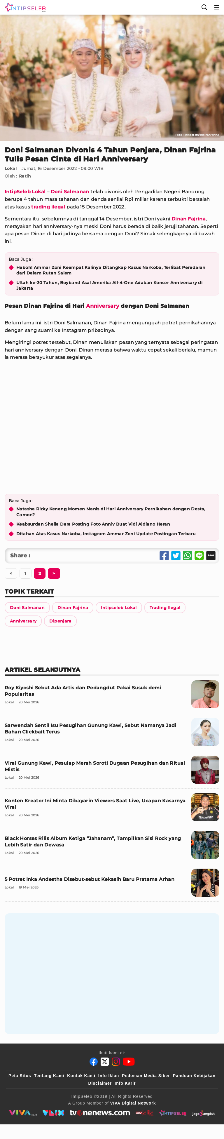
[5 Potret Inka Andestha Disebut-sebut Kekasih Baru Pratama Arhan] (112, 885)
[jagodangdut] (203, 1113)
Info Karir (125, 1083)
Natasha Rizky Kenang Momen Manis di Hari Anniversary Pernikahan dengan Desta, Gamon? (110, 511)
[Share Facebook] (164, 555)
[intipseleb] (172, 1113)
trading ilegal (48, 207)
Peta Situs (19, 1075)
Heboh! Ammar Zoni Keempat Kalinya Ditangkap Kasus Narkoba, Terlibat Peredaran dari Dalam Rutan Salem (111, 270)
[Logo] (24, 7)
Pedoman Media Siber (146, 1075)
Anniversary (102, 306)
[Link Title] (27, 607)
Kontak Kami (81, 1075)
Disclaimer (100, 1083)
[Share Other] (211, 555)
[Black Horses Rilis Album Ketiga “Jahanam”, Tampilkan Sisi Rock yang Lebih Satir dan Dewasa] (112, 847)
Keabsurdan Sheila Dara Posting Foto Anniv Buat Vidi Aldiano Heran (93, 524)
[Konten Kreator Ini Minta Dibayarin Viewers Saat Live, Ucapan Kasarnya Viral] (112, 809)
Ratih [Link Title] (25, 176)
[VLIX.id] (53, 1113)
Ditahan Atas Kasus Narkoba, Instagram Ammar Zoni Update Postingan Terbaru (106, 533)
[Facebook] (94, 1062)
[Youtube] (129, 1062)
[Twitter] (105, 1062)
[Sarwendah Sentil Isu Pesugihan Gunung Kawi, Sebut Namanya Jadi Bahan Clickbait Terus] (112, 734)
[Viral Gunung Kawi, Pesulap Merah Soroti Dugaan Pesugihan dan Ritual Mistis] (112, 772)
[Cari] (204, 7)
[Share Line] (199, 555)
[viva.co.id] (22, 1113)
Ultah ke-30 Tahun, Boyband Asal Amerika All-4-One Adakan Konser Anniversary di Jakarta (109, 285)
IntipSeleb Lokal (25, 191)
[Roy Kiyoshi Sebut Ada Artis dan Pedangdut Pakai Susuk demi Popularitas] (112, 696)
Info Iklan (108, 1075)
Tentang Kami (49, 1075)
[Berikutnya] (40, 573)
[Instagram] (116, 1062)
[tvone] (100, 1113)
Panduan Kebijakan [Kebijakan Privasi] (194, 1075)
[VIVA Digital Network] (133, 1103)
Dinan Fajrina (189, 219)
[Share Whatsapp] (187, 555)
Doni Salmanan (70, 191)
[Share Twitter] (176, 555)
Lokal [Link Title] (11, 168)
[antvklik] (144, 1113)
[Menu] (217, 7)
